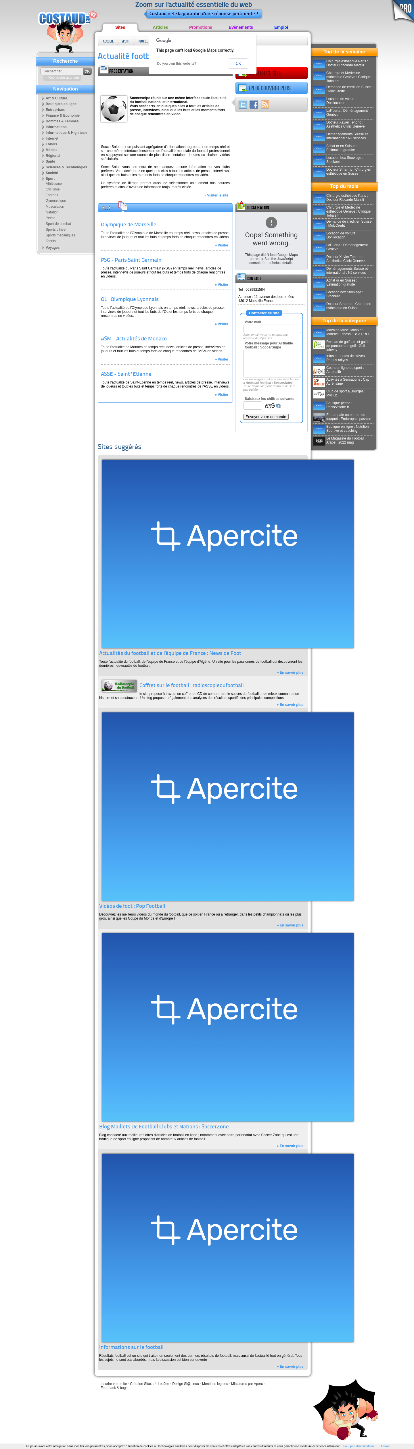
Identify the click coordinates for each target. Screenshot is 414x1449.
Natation (52, 212)
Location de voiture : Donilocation (335, 101)
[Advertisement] (165, 84)
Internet (52, 138)
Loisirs (51, 144)
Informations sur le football (131, 1347)
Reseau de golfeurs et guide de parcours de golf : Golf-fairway (341, 346)
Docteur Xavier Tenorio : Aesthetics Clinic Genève (339, 124)
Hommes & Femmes (62, 121)
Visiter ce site (260, 73)
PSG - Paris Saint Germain (131, 260)
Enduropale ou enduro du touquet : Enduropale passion (342, 417)
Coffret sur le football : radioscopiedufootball (191, 686)
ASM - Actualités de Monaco (134, 339)
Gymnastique (56, 201)
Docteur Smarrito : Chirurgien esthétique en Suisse (342, 171)
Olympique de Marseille (128, 225)
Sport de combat (58, 224)
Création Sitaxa (142, 1384)
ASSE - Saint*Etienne (126, 374)
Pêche (50, 218)
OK (238, 63)
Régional (53, 156)
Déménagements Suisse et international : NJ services (340, 136)
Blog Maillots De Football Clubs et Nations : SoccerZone (164, 1127)
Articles (160, 27)
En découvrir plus (264, 88)
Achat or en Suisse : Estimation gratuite (335, 148)
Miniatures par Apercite (249, 1384)
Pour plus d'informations (358, 1446)
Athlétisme (54, 184)
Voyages (53, 248)
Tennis (51, 241)
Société (52, 173)
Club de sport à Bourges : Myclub (339, 393)
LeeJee (163, 1384)
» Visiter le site (216, 195)
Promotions (200, 27)
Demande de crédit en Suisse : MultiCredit (342, 89)
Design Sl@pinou (185, 1384)
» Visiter (221, 245)
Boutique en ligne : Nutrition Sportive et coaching (341, 429)
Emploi (281, 27)
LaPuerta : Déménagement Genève (340, 113)
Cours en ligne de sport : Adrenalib (338, 370)
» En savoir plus (290, 672)
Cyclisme (53, 189)
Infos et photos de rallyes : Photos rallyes (340, 358)
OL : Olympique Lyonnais (130, 299)
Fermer (385, 1446)
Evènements (241, 27)
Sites (120, 27)
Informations (56, 127)
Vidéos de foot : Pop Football (132, 906)
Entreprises (55, 110)
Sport (126, 41)
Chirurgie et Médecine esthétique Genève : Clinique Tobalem (342, 77)
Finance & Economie (63, 115)
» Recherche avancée (62, 78)
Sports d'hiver (56, 230)
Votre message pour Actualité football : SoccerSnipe (269, 345)
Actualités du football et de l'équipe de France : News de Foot (170, 653)
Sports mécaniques (60, 235)
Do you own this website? (176, 63)
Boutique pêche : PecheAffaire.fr (332, 405)
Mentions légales (215, 1384)
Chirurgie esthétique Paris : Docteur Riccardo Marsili (340, 63)
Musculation (55, 207)
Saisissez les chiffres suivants (269, 399)
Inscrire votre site (114, 1384)
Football (143, 41)
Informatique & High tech (66, 133)
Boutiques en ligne (61, 104)
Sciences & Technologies (66, 167)
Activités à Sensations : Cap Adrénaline (341, 381)
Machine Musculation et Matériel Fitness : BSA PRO (341, 332)
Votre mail (253, 322)
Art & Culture (56, 98)
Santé (50, 161)
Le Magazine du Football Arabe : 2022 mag (338, 440)
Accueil (108, 41)
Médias (51, 150)
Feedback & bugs (114, 1388)
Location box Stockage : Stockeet (338, 160)
